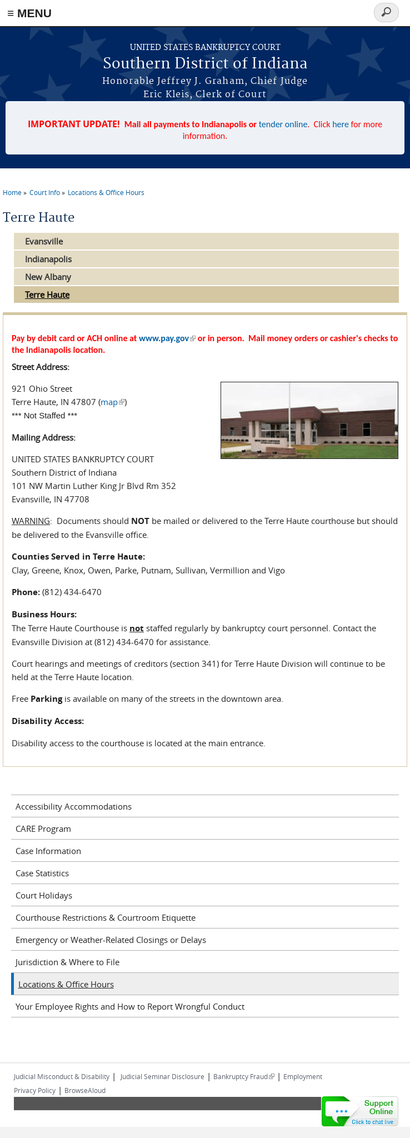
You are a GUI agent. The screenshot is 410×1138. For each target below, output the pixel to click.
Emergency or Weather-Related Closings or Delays (111, 939)
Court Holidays (44, 895)
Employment (302, 1076)
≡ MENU (29, 13)
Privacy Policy (35, 1090)
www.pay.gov (167, 338)
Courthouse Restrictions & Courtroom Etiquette (106, 917)
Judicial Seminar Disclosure (162, 1076)
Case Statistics (42, 873)
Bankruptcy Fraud (243, 1076)
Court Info (44, 192)
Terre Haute (47, 294)
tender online (283, 124)
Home (12, 192)
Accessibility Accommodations (74, 806)
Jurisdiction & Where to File (67, 961)
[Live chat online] (360, 1111)
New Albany (48, 276)
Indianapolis (48, 258)
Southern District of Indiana (205, 64)
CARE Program (43, 828)
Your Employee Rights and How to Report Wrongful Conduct (130, 1006)
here (340, 124)
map (112, 401)
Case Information (48, 850)
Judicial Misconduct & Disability (61, 1076)
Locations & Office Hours (106, 192)
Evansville (44, 241)
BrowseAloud (85, 1090)
